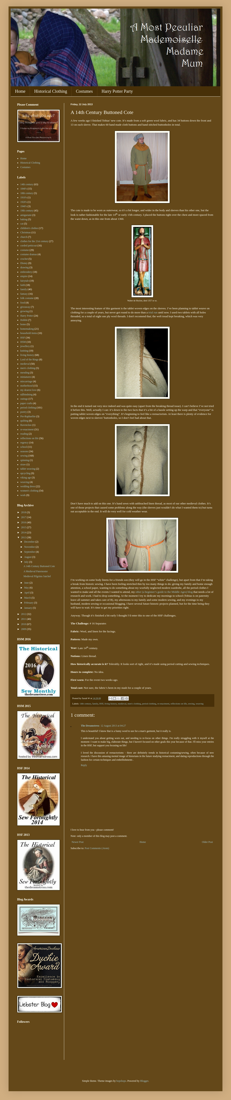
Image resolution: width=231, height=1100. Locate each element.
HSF (101, 703)
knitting (24, 350)
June (27, 582)
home (23, 324)
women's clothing (29, 490)
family (95, 703)
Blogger (144, 1080)
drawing (24, 267)
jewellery (25, 346)
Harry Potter (26, 315)
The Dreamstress (90, 725)
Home (20, 91)
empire (23, 276)
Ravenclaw (26, 424)
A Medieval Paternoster (36, 571)
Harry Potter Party (117, 91)
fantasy (24, 293)
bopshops (121, 1080)
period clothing (149, 703)
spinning (24, 460)
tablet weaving (27, 468)
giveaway (25, 306)
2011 (24, 619)
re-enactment (163, 703)
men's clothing (134, 703)
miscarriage (26, 381)
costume (24, 250)
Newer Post (78, 842)
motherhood (26, 385)
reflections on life (178, 703)
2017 (24, 517)
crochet (24, 258)
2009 (24, 629)
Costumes (84, 91)
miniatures (25, 376)
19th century (26, 210)
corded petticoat (28, 245)
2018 (24, 512)
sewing (191, 703)
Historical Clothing (50, 91)
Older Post (207, 842)
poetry (23, 411)
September (30, 551)
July (26, 561)
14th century (85, 703)
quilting (24, 420)
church (23, 236)
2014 (24, 532)
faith (22, 285)
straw (23, 464)
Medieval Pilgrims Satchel (37, 576)
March (27, 597)
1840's (23, 188)
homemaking (27, 328)
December (29, 541)
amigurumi (26, 215)
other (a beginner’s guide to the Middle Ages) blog (164, 591)
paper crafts (26, 403)
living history (111, 703)
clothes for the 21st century (34, 241)
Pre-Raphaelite (28, 416)
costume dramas (28, 254)
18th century (26, 193)
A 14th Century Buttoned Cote (39, 566)
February (29, 602)
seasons (24, 451)
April (27, 592)
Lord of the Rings (29, 359)
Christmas (25, 232)
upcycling (25, 473)
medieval (122, 703)
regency (24, 442)
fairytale (24, 280)
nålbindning (26, 394)
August (28, 556)
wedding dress (27, 486)
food (22, 302)
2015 (24, 527)
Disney (24, 263)
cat (21, 223)
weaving (200, 703)
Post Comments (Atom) (97, 848)
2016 (24, 522)
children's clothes (29, 228)
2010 (24, 624)
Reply (84, 765)
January (28, 607)
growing (24, 311)
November (30, 546)
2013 (24, 537)
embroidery (26, 271)
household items (28, 333)
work (23, 495)
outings (24, 398)
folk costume (27, 298)
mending (24, 372)
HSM (23, 341)
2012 (24, 614)
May (27, 587)
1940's (23, 206)
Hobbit (23, 320)
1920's (23, 201)
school (23, 446)
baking (23, 219)
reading (24, 433)
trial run (152, 312)
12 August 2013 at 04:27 (113, 725)
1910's (23, 197)
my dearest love (28, 389)
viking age (25, 477)
